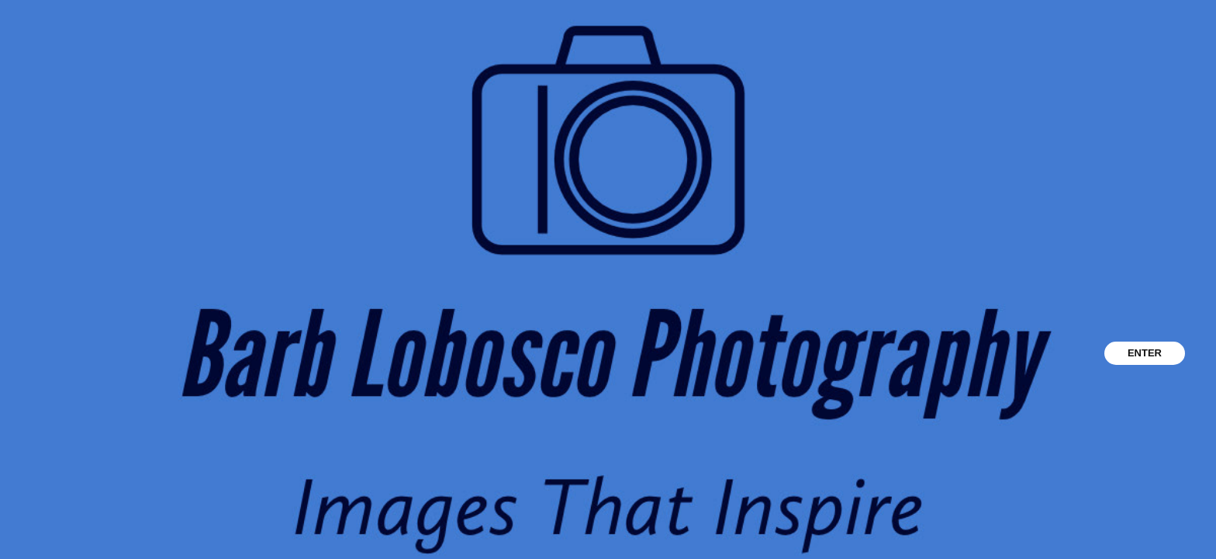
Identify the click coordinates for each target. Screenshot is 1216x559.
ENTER (1145, 353)
